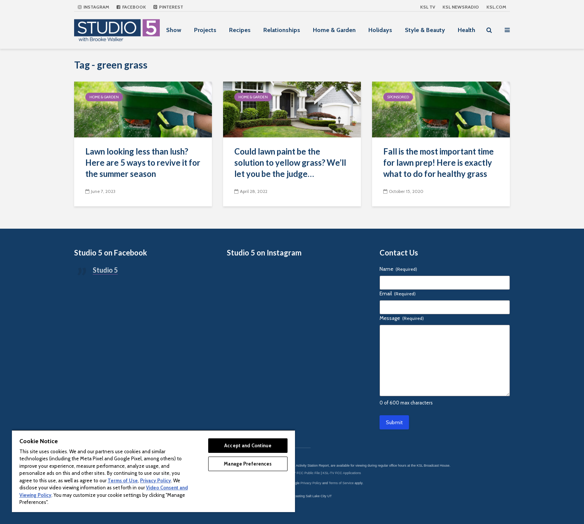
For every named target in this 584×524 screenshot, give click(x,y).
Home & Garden (334, 30)
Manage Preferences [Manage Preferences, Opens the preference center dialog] (248, 464)
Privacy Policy (311, 483)
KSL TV (427, 7)
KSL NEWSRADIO (460, 7)
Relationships (281, 30)
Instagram (93, 7)
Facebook (131, 7)
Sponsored (398, 97)
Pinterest (168, 7)
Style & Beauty (425, 30)
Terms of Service (341, 483)
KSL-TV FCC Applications (342, 473)
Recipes (240, 30)
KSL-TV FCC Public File (302, 473)
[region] (153, 471)
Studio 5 (105, 270)
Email (398, 293)
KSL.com (496, 7)
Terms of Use (123, 480)
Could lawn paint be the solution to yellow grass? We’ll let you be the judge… (290, 162)
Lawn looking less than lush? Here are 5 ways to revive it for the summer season (142, 162)
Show (173, 30)
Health (466, 30)
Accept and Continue (247, 445)
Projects (205, 30)
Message (402, 318)
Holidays (380, 30)
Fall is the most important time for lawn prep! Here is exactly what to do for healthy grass (438, 162)
